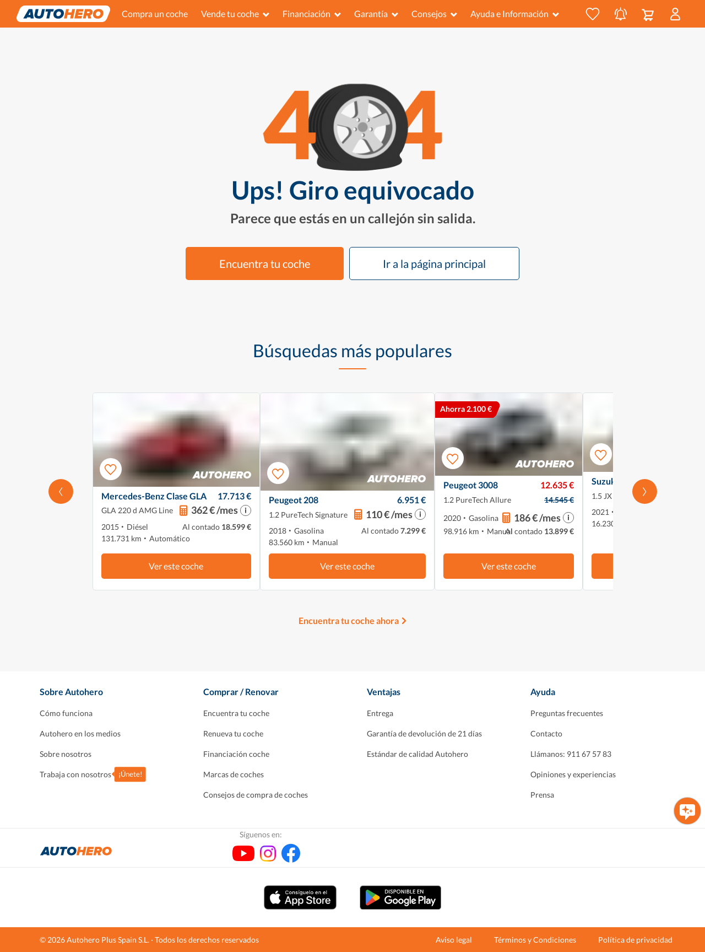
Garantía (376, 13)
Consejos (434, 13)
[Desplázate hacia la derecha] (644, 491)
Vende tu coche (235, 13)
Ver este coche (176, 566)
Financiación (312, 13)
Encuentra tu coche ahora (349, 620)
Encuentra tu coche (264, 263)
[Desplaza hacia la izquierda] (60, 491)
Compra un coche (155, 13)
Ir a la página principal (434, 263)
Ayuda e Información (514, 13)
